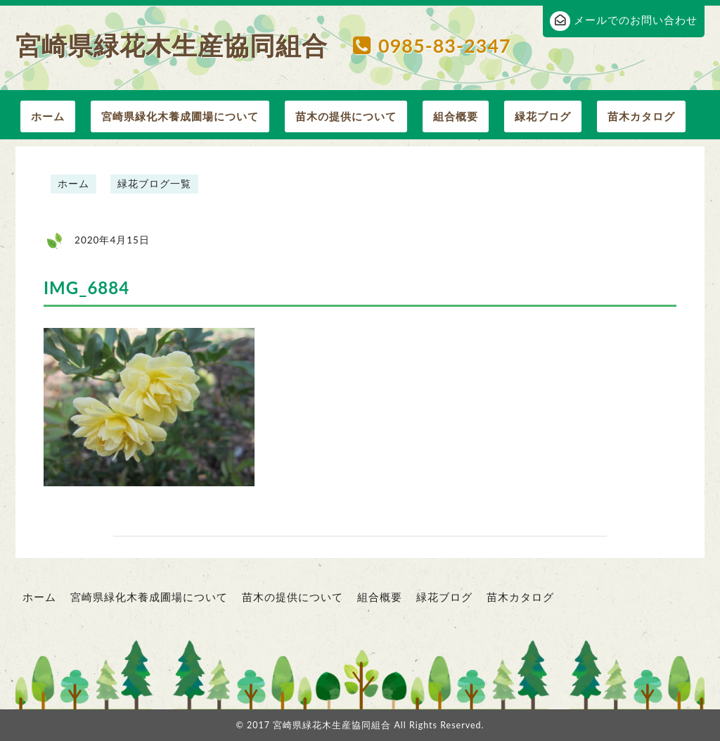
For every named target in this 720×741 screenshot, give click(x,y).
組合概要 (455, 116)
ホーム (48, 116)
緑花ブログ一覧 (154, 183)
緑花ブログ (543, 116)
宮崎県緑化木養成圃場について (180, 116)
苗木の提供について (346, 116)
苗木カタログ (641, 116)
